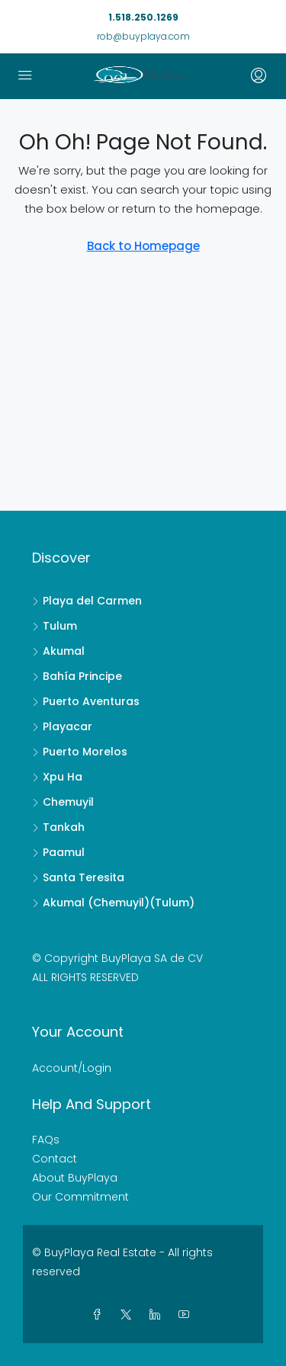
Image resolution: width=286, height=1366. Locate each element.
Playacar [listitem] (62, 726)
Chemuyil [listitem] (63, 802)
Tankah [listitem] (58, 827)
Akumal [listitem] (58, 651)
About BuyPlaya (74, 1177)
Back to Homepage (143, 246)
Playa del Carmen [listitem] (87, 600)
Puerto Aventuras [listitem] (86, 701)
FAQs (45, 1139)
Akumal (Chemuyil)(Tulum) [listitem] (113, 902)
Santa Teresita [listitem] (78, 877)
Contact (54, 1158)
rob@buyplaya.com (143, 36)
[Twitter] (129, 1315)
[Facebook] (100, 1315)
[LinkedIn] (157, 1315)
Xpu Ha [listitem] (57, 776)
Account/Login (71, 1068)
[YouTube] (186, 1315)
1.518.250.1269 (143, 17)
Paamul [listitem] (58, 852)
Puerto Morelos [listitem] (79, 751)
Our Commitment (80, 1196)
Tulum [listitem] (54, 625)
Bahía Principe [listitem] (77, 676)
